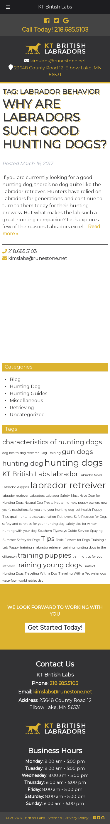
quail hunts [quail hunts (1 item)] (18, 517)
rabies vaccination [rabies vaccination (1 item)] (42, 517)
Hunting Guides (28, 393)
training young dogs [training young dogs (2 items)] (49, 565)
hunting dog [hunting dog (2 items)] (22, 463)
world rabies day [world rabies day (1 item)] (30, 581)
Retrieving (22, 407)
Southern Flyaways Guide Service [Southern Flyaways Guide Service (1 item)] (63, 531)
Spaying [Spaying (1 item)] (96, 531)
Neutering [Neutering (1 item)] (62, 503)
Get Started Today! (55, 627)
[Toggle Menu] (8, 7)
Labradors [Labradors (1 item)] (37, 496)
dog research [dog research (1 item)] (30, 453)
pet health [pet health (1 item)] (83, 510)
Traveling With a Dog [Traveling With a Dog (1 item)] (41, 573)
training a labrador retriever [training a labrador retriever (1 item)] (41, 547)
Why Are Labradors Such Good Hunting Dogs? (54, 124)
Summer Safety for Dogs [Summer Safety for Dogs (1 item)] (21, 540)
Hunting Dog (25, 386)
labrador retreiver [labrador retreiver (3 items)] (68, 485)
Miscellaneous (26, 400)
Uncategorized (27, 414)
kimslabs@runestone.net (58, 61)
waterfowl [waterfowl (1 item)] (9, 581)
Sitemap (55, 818)
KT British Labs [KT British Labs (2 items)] (26, 474)
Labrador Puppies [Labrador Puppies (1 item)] (15, 487)
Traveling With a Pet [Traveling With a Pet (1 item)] (74, 573)
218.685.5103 (22, 251)
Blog (15, 379)
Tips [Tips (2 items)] (48, 538)
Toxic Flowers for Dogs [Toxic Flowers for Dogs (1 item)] (73, 540)
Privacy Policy (77, 818)
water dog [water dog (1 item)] (98, 573)
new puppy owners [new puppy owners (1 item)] (85, 503)
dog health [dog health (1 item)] (10, 453)
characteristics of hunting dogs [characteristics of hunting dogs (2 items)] (52, 442)
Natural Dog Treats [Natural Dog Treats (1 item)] (39, 503)
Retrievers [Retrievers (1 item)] (64, 517)
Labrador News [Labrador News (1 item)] (90, 475)
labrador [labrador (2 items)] (64, 474)
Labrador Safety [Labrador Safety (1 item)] (58, 496)
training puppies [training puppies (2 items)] (44, 555)
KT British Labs (55, 7)
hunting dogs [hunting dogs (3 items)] (73, 463)
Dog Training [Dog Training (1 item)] (51, 453)
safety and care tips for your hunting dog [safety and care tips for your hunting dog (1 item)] (33, 524)
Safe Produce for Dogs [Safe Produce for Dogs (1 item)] (90, 517)
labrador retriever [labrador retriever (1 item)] (15, 496)
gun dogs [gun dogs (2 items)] (77, 451)
